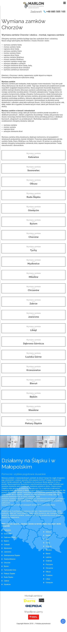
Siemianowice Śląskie (12, 555)
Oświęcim (49, 583)
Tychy (48, 543)
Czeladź (7, 545)
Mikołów (49, 550)
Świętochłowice (9, 559)
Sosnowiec (8, 534)
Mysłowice (8, 548)
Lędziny (48, 557)
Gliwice (48, 532)
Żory (47, 539)
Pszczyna (49, 564)
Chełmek (49, 561)
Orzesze (48, 546)
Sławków (7, 584)
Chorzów (7, 563)
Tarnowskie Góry (10, 570)
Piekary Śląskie (9, 574)
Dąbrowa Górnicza (10, 537)
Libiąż (48, 579)
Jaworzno (7, 552)
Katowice (7, 530)
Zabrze (6, 581)
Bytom (6, 566)
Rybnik (48, 535)
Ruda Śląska (8, 577)
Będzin (6, 541)
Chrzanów (49, 568)
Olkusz (48, 572)
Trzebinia (49, 575)
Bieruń (48, 554)
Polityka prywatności (43, 624)
